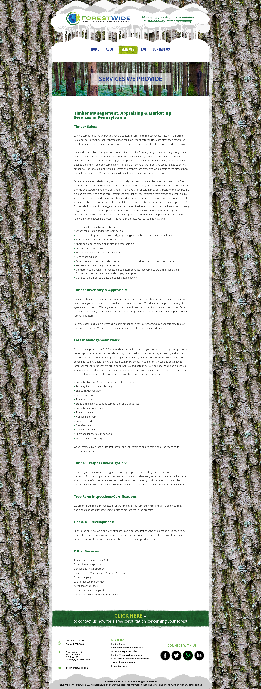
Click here (128, 616)
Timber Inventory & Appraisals (127, 647)
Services (127, 49)
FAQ (143, 49)
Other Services (119, 665)
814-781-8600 (77, 644)
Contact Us (161, 49)
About (110, 49)
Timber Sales (118, 643)
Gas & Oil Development (123, 662)
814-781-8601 (79, 640)
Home (95, 49)
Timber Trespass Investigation (127, 654)
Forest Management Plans (124, 651)
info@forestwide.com (77, 667)
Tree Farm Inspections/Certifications (130, 658)
